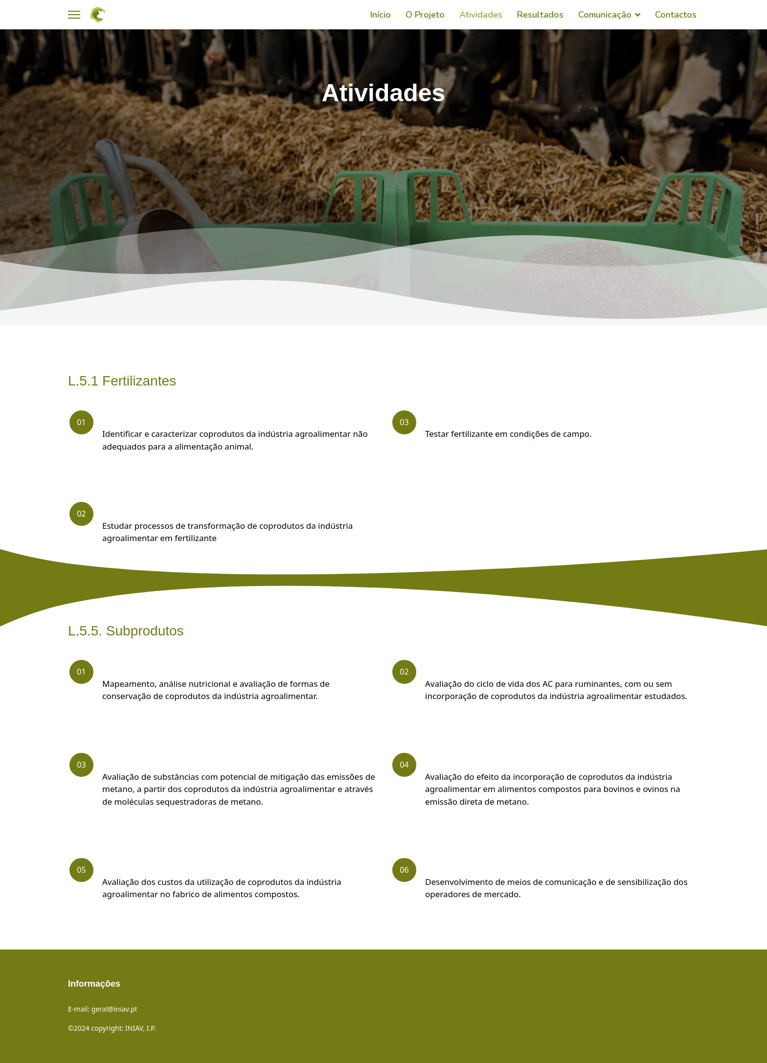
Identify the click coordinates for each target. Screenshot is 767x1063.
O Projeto (425, 15)
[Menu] (74, 14)
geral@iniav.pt (114, 1009)
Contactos (676, 15)
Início (380, 15)
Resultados (540, 15)
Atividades (480, 15)
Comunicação (605, 15)
